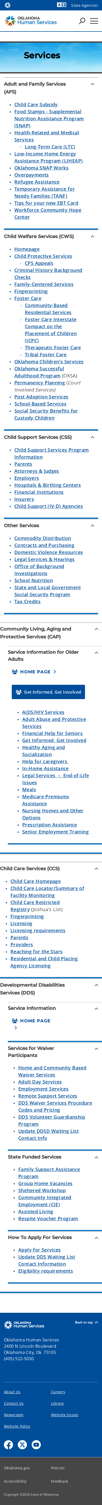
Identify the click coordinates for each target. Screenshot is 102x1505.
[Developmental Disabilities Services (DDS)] (51, 989)
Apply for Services (39, 1250)
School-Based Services (40, 404)
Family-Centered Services (43, 284)
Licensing (21, 923)
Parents (23, 464)
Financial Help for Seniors (52, 733)
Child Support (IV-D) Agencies (48, 506)
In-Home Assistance (45, 768)
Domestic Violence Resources (48, 552)
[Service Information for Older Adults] (55, 656)
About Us (12, 1391)
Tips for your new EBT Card (46, 203)
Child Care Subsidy (36, 104)
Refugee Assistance (37, 182)
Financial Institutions (39, 492)
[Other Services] (51, 525)
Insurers (24, 499)
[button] (34, 671)
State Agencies (84, 5)
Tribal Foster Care (46, 354)
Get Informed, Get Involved (54, 740)
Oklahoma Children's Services (49, 361)
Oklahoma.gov (17, 1467)
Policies (58, 1467)
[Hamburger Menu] (94, 21)
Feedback (59, 1481)
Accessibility (15, 1481)
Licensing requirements (37, 930)
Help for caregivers (45, 761)
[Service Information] (55, 1008)
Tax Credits (27, 601)
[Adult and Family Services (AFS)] (51, 88)
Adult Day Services (40, 1082)
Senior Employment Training (55, 832)
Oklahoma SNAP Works (41, 168)
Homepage (26, 249)
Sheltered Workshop (42, 1190)
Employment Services (43, 1089)
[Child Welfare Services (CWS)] (51, 236)
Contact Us (14, 1403)
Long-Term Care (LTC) (50, 147)
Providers (21, 944)
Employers (26, 478)
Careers (58, 1391)
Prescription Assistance (49, 825)
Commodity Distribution (42, 538)
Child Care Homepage (35, 881)
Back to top (86, 1322)
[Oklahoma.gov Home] (7, 4)
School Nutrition (33, 580)
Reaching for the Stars (36, 951)
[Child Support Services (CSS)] (51, 437)
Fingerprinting (31, 291)
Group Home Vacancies (45, 1183)
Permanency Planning (39, 383)
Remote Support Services (47, 1096)
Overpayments (31, 175)
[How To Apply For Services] (55, 1238)
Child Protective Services (43, 256)
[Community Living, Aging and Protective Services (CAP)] (51, 633)
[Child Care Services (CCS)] (51, 868)
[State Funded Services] (55, 1157)
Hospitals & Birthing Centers (47, 485)
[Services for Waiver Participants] (55, 1052)
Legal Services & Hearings (44, 559)
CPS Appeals (39, 263)
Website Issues (64, 1414)
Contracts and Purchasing (44, 545)
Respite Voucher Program (48, 1218)
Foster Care (27, 298)
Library (57, 1403)
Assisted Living (35, 1211)
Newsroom (14, 1414)
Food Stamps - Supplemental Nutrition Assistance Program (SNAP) (49, 118)
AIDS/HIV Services (43, 712)
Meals (29, 789)
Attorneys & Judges (36, 471)
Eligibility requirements (45, 1271)
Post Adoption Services (41, 397)
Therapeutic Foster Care (53, 347)
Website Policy (17, 1426)
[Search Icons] (82, 21)
